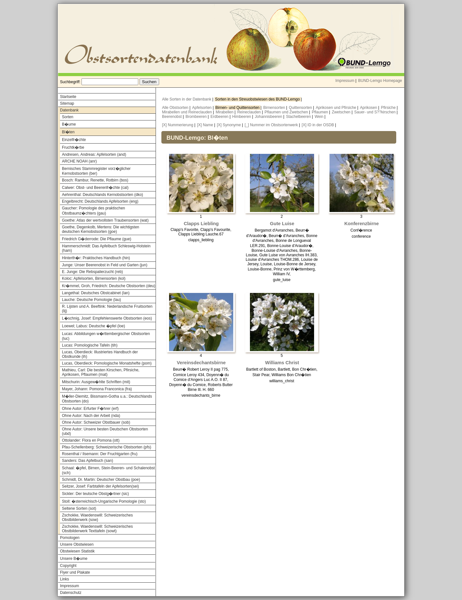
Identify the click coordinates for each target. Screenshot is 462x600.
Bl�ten (68, 132)
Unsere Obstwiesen (77, 544)
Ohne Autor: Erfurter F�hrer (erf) (90, 408)
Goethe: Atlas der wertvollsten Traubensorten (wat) (105, 220)
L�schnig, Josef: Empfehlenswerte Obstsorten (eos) (107, 318)
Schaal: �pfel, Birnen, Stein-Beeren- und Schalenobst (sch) (108, 470)
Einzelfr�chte (74, 139)
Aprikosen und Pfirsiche (336, 107)
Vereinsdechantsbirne (201, 362)
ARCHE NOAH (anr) (79, 161)
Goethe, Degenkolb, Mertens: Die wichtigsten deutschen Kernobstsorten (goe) (100, 229)
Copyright (68, 565)
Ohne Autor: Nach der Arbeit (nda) (91, 415)
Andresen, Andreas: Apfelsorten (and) (94, 154)
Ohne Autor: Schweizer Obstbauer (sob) (96, 422)
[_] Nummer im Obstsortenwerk (271, 125)
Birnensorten (274, 107)
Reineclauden (249, 112)
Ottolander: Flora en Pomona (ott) (90, 440)
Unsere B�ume (73, 558)
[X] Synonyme (229, 125)
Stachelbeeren (299, 116)
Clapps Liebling (201, 223)
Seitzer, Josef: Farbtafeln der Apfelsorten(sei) (100, 486)
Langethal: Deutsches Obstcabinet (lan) (96, 293)
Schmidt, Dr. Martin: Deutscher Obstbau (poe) (101, 479)
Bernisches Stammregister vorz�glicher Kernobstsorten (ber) (96, 171)
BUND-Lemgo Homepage (380, 80)
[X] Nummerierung (177, 125)
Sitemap (67, 103)
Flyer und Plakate (75, 572)
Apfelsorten (202, 107)
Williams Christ (282, 362)
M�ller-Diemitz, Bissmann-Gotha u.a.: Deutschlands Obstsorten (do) (107, 398)
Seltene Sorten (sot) (79, 508)
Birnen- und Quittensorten (238, 107)
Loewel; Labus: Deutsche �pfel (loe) (93, 326)
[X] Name (205, 125)
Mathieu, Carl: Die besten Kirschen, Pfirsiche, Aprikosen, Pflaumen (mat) (100, 372)
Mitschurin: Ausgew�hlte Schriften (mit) (96, 382)
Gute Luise (282, 223)
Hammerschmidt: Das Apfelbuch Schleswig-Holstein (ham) (106, 248)
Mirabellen (225, 112)
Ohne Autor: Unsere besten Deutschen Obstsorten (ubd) (105, 431)
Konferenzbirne (361, 223)
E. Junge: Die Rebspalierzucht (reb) (92, 271)
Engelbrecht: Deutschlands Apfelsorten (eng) (100, 201)
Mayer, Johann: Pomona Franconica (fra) (97, 389)
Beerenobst (172, 116)
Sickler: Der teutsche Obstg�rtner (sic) (95, 493)
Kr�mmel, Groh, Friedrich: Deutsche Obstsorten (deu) (108, 286)
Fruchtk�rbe (73, 147)
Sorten (67, 117)
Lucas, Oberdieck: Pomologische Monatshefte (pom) (106, 363)
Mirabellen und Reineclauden (187, 112)
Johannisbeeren (269, 116)
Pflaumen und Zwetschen (287, 112)
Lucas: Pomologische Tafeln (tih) (89, 345)
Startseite (68, 96)
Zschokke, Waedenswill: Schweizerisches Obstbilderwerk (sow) (97, 517)
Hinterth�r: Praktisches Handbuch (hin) (96, 258)
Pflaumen (320, 112)
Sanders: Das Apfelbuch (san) (87, 460)
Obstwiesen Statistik (77, 551)
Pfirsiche (389, 107)
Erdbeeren (219, 116)
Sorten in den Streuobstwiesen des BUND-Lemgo (258, 99)
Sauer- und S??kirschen (375, 112)
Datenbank (69, 110)
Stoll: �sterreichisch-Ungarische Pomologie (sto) (104, 501)
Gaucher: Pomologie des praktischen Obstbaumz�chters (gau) (93, 211)
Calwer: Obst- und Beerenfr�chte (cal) (95, 187)
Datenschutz (70, 592)
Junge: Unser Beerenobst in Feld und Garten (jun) (104, 265)
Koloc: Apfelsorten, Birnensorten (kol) (93, 278)
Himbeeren (242, 116)
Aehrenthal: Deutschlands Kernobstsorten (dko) (102, 194)
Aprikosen (369, 107)
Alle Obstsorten (175, 107)
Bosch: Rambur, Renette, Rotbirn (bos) (95, 180)
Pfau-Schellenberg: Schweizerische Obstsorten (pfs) (106, 447)
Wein (319, 116)
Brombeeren (196, 116)
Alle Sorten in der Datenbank (187, 99)
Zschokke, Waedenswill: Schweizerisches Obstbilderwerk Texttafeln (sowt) (97, 528)
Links (64, 579)
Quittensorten (301, 107)
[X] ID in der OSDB (318, 125)
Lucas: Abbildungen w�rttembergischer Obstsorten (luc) (106, 336)
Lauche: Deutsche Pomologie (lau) (91, 299)
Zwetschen (341, 112)
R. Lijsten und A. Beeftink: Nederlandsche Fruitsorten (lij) (107, 308)
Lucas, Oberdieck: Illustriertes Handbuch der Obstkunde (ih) (100, 354)
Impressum (344, 80)
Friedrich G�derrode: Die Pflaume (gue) (96, 239)
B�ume (69, 124)
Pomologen (70, 537)
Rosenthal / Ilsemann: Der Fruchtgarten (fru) (99, 454)
